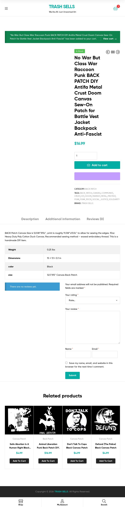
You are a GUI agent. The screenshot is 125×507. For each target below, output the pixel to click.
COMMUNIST (107, 193)
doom (88, 196)
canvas (97, 193)
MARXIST (96, 196)
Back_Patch (86, 193)
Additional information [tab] (62, 219)
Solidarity (114, 199)
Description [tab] (30, 219)
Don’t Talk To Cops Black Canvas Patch (77, 446)
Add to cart (99, 165)
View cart (108, 38)
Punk (76, 199)
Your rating (71, 294)
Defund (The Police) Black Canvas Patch (105, 446)
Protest (112, 196)
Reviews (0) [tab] (95, 219)
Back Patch (91, 189)
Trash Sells (87, 203)
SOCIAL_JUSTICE (100, 199)
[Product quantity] (85, 156)
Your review (72, 308)
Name (69, 348)
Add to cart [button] (19, 460)
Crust (77, 196)
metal (104, 196)
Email (95, 348)
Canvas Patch (19, 439)
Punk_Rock (85, 199)
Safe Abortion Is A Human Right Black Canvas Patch (19, 446)
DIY (82, 196)
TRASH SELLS (62, 6)
